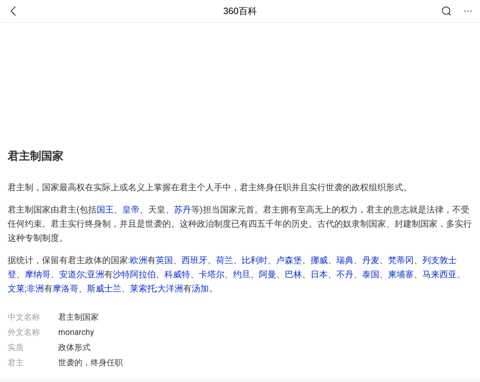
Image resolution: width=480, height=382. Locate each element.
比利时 (255, 260)
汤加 (200, 288)
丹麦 (370, 260)
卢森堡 (289, 260)
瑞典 (345, 260)
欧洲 (138, 260)
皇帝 (131, 209)
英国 (164, 260)
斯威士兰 (104, 288)
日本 (319, 274)
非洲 (35, 288)
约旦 (241, 274)
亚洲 (95, 274)
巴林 (293, 274)
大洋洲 (170, 288)
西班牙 (194, 260)
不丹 (345, 274)
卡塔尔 (212, 274)
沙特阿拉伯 (134, 274)
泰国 (370, 274)
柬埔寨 (401, 274)
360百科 (239, 11)
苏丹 (182, 209)
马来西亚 (439, 274)
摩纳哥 (38, 274)
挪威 (319, 260)
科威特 (177, 274)
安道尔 (72, 274)
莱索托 (143, 288)
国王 (105, 209)
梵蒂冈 (401, 260)
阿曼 (267, 274)
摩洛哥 (65, 288)
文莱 (16, 288)
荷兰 (224, 260)
